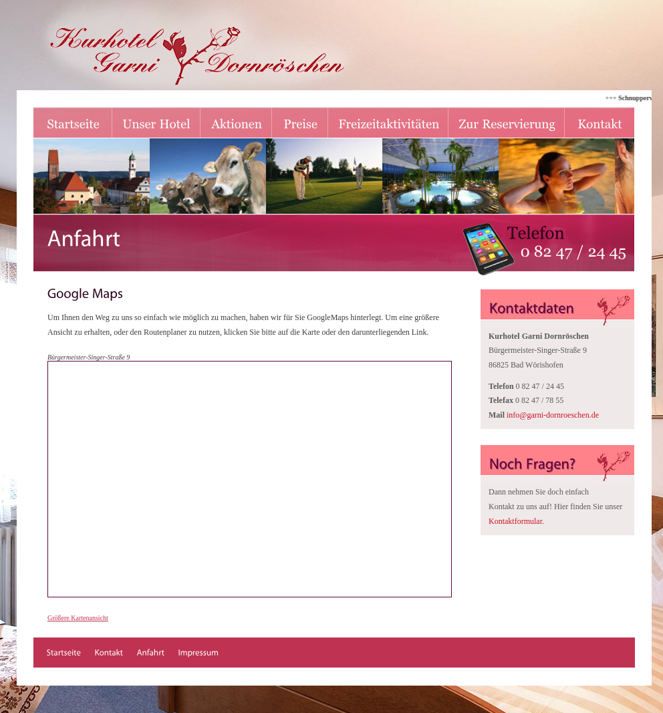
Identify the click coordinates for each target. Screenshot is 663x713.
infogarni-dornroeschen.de (553, 415)
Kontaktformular (515, 521)
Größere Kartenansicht (77, 617)
